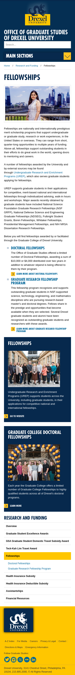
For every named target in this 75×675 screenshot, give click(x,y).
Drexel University (37, 13)
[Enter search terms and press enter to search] (37, 44)
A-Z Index (9, 641)
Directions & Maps (14, 647)
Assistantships (14, 591)
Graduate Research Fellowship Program (34, 281)
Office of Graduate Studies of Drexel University (36, 35)
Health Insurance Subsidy (20, 576)
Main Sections (19, 56)
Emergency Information (36, 647)
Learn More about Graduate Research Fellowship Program (41, 330)
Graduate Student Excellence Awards (27, 533)
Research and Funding (27, 65)
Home (7, 65)
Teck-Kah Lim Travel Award (21, 548)
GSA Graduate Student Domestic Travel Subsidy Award (37, 541)
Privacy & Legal (48, 641)
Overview (11, 526)
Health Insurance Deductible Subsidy (27, 583)
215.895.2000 (19, 671)
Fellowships (13, 556)
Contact (62, 641)
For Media (22, 641)
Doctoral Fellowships (28, 248)
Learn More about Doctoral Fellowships (36, 273)
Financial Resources (17, 598)
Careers (34, 641)
